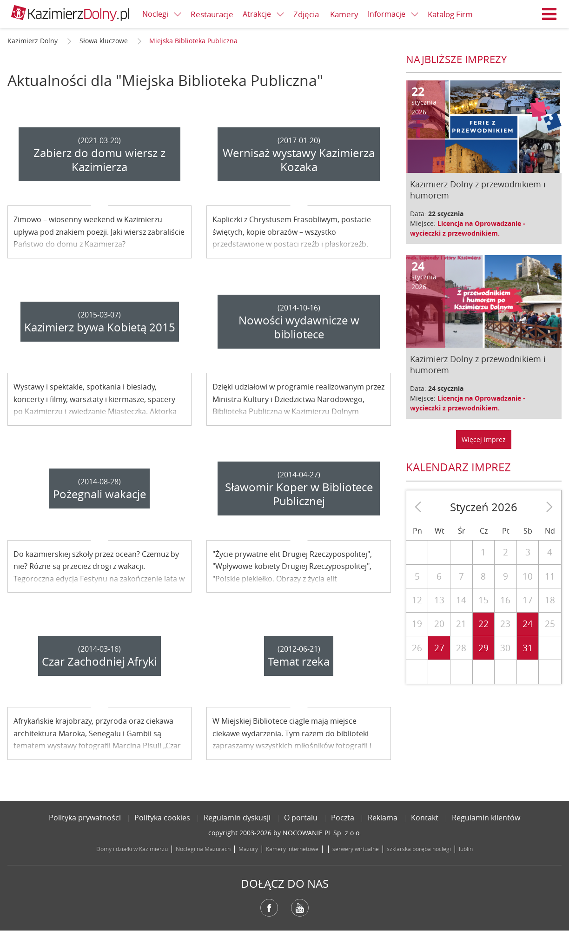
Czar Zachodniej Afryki (99, 661)
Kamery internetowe (292, 848)
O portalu (301, 817)
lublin (466, 848)
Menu (549, 14)
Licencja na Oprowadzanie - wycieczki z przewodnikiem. (467, 228)
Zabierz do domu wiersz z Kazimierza (99, 159)
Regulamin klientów (486, 817)
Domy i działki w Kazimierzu (132, 848)
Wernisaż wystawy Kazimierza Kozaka (299, 159)
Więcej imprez (484, 439)
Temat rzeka (299, 661)
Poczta (342, 817)
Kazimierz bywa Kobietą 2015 (99, 327)
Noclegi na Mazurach (203, 848)
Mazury (248, 848)
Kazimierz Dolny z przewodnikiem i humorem (478, 189)
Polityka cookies (162, 817)
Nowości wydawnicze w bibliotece (298, 327)
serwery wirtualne (355, 848)
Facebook (269, 908)
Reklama (382, 817)
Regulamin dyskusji (237, 817)
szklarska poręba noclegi (419, 848)
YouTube (300, 908)
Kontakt (424, 817)
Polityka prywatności (85, 817)
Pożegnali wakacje (99, 494)
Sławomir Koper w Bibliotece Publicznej (299, 494)
